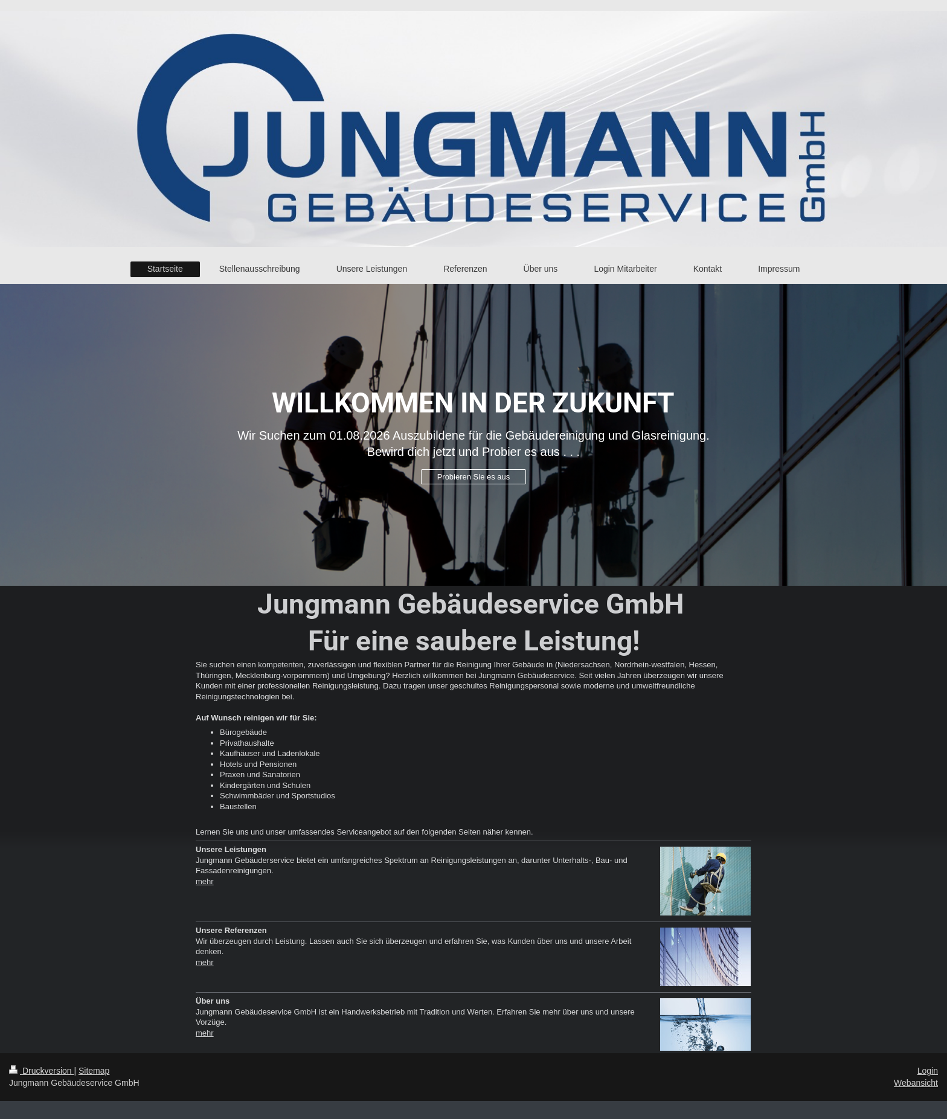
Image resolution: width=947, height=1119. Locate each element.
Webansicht (916, 1083)
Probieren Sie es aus (473, 476)
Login (927, 1071)
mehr (205, 881)
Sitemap (94, 1071)
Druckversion (41, 1071)
